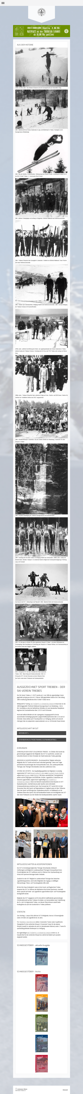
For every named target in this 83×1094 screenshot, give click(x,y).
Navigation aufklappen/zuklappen (41, 3)
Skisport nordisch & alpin (37, 773)
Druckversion (19, 1089)
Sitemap (25, 1089)
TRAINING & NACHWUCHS (27, 922)
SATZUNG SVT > (24, 733)
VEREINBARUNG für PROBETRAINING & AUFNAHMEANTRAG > (38, 740)
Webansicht (65, 1089)
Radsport (36, 775)
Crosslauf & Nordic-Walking (56, 773)
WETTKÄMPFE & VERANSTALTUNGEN (42, 704)
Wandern (27, 775)
